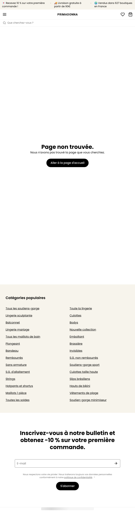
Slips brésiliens (80, 379)
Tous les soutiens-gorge (22, 308)
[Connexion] (123, 14)
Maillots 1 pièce (16, 393)
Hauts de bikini (80, 386)
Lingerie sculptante (19, 315)
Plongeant (13, 344)
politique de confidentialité (78, 477)
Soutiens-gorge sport (84, 365)
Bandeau (12, 351)
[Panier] (130, 14)
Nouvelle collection (83, 330)
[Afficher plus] (94, 477)
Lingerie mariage (17, 330)
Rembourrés (14, 358)
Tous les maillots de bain (23, 337)
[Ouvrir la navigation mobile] (4, 14)
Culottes (75, 315)
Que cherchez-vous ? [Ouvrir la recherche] (18, 22)
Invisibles (76, 351)
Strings (10, 379)
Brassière (76, 344)
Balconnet (13, 323)
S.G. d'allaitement (18, 372)
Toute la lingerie (81, 308)
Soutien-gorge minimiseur (88, 400)
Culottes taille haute (84, 372)
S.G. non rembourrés (84, 358)
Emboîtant (77, 337)
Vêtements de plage (84, 393)
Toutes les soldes (18, 400)
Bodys (74, 323)
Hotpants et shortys (19, 386)
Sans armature (16, 365)
